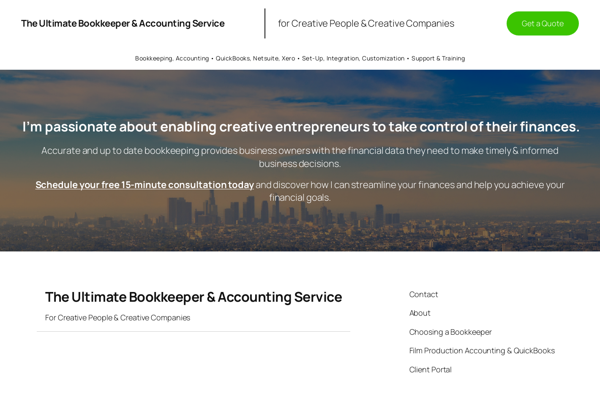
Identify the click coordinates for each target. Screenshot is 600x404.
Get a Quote (543, 23)
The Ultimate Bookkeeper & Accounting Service (122, 23)
